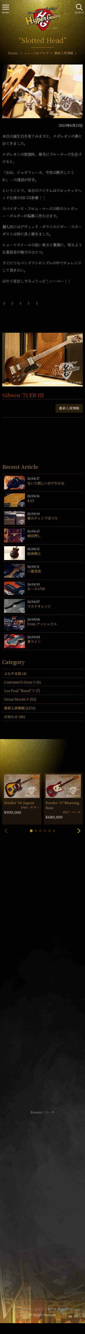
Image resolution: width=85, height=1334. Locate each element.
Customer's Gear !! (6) (22, 682)
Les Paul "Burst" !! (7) (22, 690)
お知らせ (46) (14, 716)
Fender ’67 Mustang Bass (62, 805)
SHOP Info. (42, 979)
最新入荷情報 (69, 408)
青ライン (34, 641)
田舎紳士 (34, 553)
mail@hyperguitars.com (48, 967)
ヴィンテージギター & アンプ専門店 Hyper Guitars (42, 1309)
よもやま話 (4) (15, 673)
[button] (31, 830)
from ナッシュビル (42, 623)
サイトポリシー (42, 1187)
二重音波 (34, 571)
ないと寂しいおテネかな (45, 483)
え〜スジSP (36, 588)
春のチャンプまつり (42, 518)
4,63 (30, 500)
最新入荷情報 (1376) (19, 708)
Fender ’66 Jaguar (19, 802)
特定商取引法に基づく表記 (42, 1194)
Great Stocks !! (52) (20, 699)
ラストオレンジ (39, 606)
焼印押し (34, 535)
